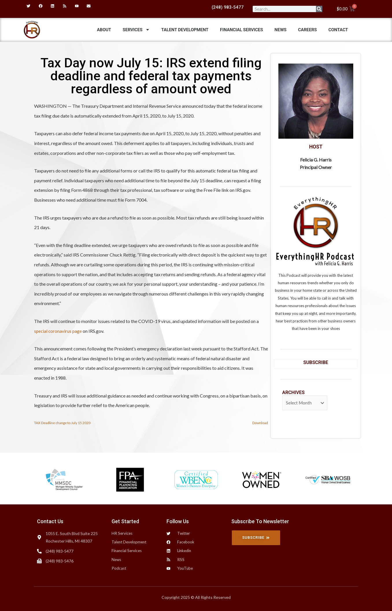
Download (259, 423)
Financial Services (241, 29)
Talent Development (184, 29)
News (280, 29)
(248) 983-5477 (228, 7)
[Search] (319, 9)
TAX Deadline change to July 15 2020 (63, 423)
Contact (338, 29)
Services (136, 30)
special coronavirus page (58, 331)
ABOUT (104, 29)
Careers (307, 29)
